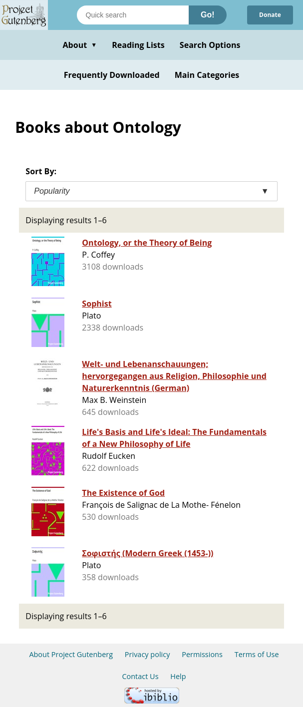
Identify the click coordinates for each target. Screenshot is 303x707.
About (79, 45)
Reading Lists (138, 44)
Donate (270, 14)
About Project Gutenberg (71, 654)
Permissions (202, 654)
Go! (208, 14)
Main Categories (207, 74)
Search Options (210, 44)
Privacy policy (147, 654)
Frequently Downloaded (112, 74)
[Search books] (133, 14)
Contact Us (140, 676)
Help (178, 676)
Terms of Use (257, 654)
